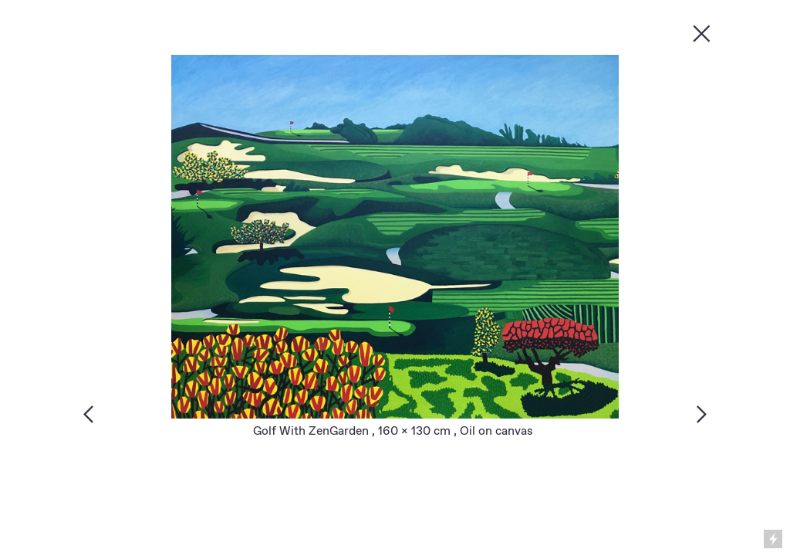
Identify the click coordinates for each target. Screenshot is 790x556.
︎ (88, 413)
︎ (701, 413)
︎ (701, 33)
